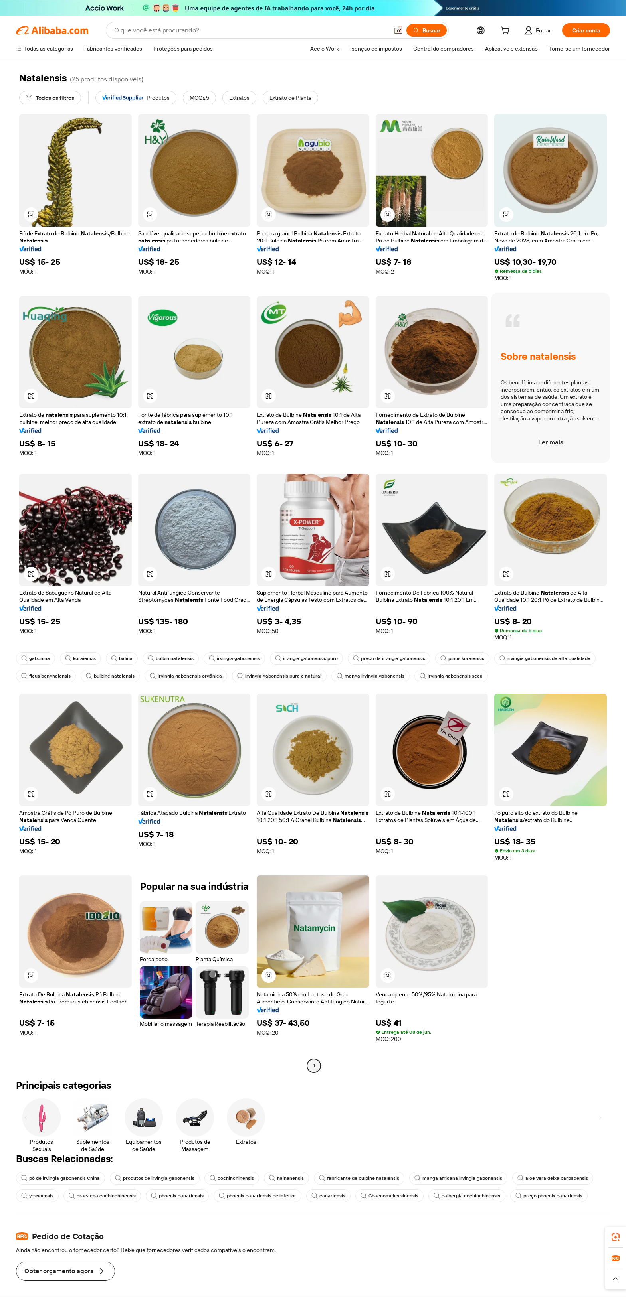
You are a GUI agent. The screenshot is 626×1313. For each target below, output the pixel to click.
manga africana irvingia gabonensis (458, 1178)
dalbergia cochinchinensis (467, 1196)
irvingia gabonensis (234, 658)
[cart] (507, 31)
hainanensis (286, 1178)
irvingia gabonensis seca (451, 676)
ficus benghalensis (46, 676)
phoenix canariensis (177, 1196)
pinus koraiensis (462, 658)
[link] (615, 1237)
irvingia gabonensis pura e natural (279, 676)
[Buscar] (426, 30)
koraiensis (80, 658)
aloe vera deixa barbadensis (552, 1178)
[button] (398, 30)
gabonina (35, 658)
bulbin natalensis (171, 658)
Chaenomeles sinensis (389, 1196)
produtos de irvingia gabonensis (154, 1178)
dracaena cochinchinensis (102, 1196)
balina (122, 658)
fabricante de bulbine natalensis (359, 1178)
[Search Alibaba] (250, 30)
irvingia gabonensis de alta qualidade (544, 658)
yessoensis (37, 1196)
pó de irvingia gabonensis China (60, 1178)
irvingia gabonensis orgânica (186, 676)
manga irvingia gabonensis (370, 676)
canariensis (328, 1196)
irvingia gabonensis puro (306, 658)
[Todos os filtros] (50, 97)
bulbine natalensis (110, 676)
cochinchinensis (232, 1178)
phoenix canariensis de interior (257, 1196)
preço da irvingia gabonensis (389, 658)
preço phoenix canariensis (548, 1196)
